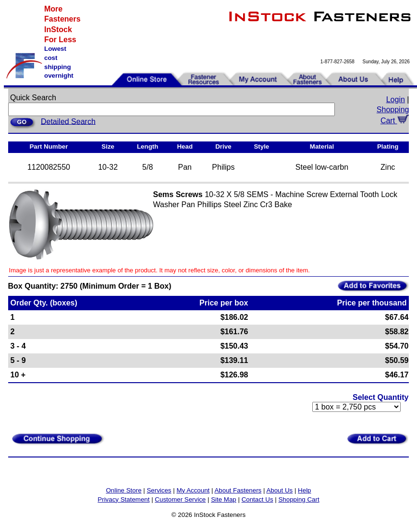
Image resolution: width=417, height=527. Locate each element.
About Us (279, 490)
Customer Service (180, 499)
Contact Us (257, 499)
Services (159, 490)
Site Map (223, 499)
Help (304, 490)
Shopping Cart (298, 499)
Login (395, 99)
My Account (192, 490)
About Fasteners (237, 490)
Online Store (123, 490)
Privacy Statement (123, 499)
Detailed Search (68, 121)
